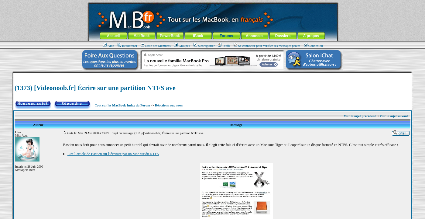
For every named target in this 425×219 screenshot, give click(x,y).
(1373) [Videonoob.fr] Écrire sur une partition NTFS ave (95, 88)
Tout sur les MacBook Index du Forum (122, 105)
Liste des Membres (156, 45)
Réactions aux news (169, 105)
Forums (226, 36)
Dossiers (283, 36)
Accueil (113, 36)
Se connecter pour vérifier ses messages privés (267, 45)
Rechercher (127, 45)
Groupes (182, 45)
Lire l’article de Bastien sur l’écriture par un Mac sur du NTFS (113, 154)
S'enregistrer (204, 45)
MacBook (141, 36)
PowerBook (170, 36)
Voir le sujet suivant (393, 116)
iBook (198, 36)
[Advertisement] (212, 75)
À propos (311, 36)
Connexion (313, 45)
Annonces (254, 36)
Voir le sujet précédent (359, 116)
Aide (108, 45)
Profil (224, 45)
